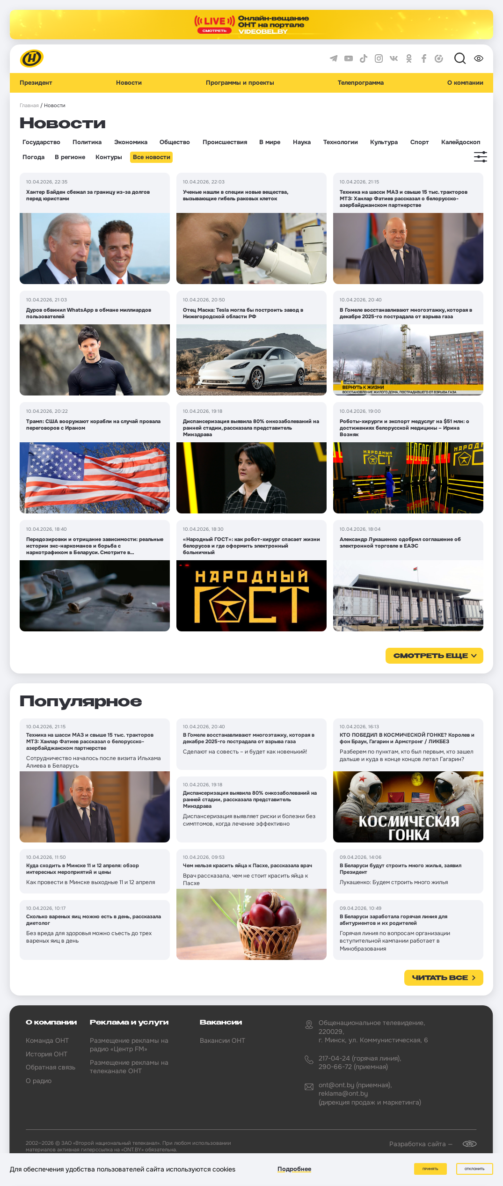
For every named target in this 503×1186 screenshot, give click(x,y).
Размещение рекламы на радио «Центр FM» (129, 1044)
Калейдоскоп (461, 142)
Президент (36, 83)
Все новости (151, 157)
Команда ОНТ (47, 1040)
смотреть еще (431, 656)
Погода (33, 157)
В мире (269, 142)
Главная (29, 105)
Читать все (440, 978)
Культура (384, 142)
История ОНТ (46, 1054)
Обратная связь (50, 1067)
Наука (302, 142)
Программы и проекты (240, 83)
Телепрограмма (361, 83)
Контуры (108, 157)
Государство (41, 142)
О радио (38, 1080)
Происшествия (225, 142)
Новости (129, 83)
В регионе (70, 157)
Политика (87, 142)
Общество (175, 142)
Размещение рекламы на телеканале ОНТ (129, 1066)
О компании (465, 83)
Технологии (340, 142)
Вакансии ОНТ (222, 1040)
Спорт (419, 142)
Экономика (130, 142)
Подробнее (294, 1169)
